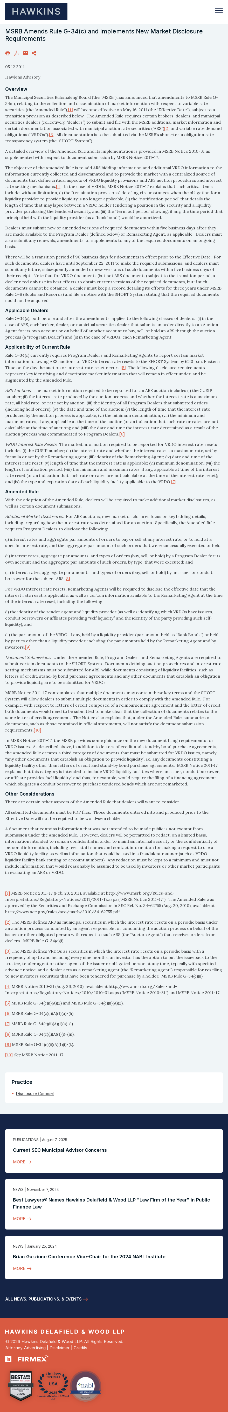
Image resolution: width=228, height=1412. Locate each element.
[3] (51, 134)
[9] (28, 647)
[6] (122, 434)
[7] (173, 481)
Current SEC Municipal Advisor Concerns (60, 1150)
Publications (26, 1139)
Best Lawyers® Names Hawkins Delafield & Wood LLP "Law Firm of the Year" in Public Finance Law (111, 1203)
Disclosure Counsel (35, 1093)
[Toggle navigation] (219, 13)
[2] (167, 128)
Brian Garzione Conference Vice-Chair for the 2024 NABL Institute (89, 1256)
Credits (80, 1347)
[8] (67, 578)
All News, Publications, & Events (43, 1299)
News (18, 1189)
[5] (123, 367)
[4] (58, 186)
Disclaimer (60, 1347)
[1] (70, 109)
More (19, 1161)
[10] (37, 730)
